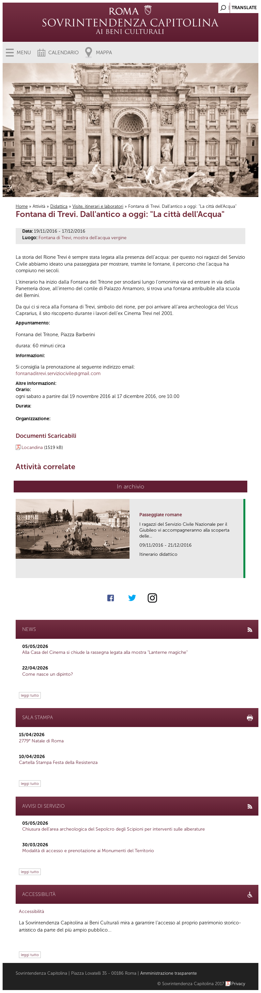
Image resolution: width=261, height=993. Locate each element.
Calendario (63, 53)
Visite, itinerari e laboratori (97, 206)
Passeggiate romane (160, 515)
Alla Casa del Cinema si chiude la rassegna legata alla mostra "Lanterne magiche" (105, 652)
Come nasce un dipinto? (47, 674)
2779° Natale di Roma (41, 741)
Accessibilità (31, 911)
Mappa (104, 53)
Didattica (59, 206)
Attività (39, 206)
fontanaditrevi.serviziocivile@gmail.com (58, 373)
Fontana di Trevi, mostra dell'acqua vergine (82, 237)
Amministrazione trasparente (168, 973)
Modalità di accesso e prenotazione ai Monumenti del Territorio (88, 850)
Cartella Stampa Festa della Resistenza (58, 762)
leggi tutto (30, 695)
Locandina (32, 447)
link (240, 571)
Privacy (238, 983)
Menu (24, 53)
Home (22, 206)
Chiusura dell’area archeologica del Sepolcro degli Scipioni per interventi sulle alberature (113, 829)
